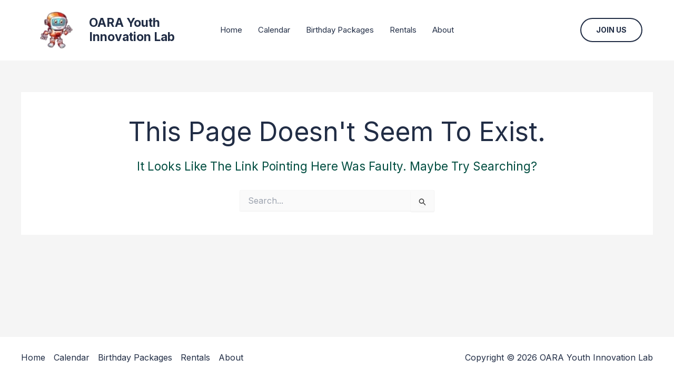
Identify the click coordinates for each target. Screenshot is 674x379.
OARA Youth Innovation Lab (132, 30)
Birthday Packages (340, 30)
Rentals (403, 30)
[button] (611, 30)
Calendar (274, 30)
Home (231, 30)
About (443, 30)
